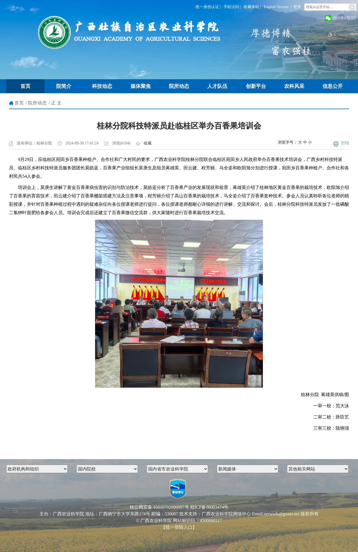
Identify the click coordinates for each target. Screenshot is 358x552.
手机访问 (231, 7)
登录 (297, 7)
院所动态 (37, 102)
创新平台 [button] (256, 86)
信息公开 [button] (332, 86)
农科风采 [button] (294, 86)
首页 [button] (25, 86)
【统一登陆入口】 (179, 527)
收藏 (148, 143)
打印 (345, 143)
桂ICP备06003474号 (209, 507)
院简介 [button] (63, 86)
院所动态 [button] (179, 86)
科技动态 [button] (102, 86)
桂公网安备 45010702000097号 (159, 507)
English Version (276, 7)
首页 (19, 102)
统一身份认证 (207, 7)
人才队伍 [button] (217, 86)
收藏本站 (251, 7)
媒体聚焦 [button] (141, 86)
